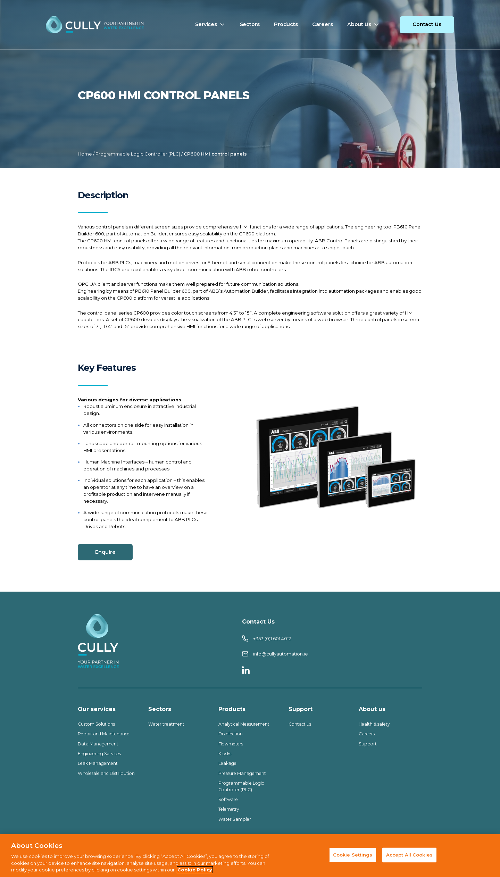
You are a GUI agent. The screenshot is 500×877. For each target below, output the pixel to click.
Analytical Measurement (243, 724)
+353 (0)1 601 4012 (266, 638)
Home (85, 154)
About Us (359, 24)
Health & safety (374, 724)
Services (206, 24)
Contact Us (426, 24)
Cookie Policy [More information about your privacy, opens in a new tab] (194, 871)
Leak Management (98, 763)
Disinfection (230, 733)
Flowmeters (230, 743)
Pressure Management (242, 773)
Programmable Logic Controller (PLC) (137, 154)
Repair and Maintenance (104, 733)
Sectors (250, 24)
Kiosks (224, 753)
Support (368, 743)
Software (228, 799)
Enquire (105, 552)
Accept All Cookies (409, 855)
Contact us (300, 724)
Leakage (227, 763)
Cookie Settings (353, 855)
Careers (322, 24)
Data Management (98, 743)
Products (286, 24)
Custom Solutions (97, 724)
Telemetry (228, 809)
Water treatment (166, 724)
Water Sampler (234, 819)
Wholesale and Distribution (107, 773)
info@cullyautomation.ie (275, 654)
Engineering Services (99, 753)
